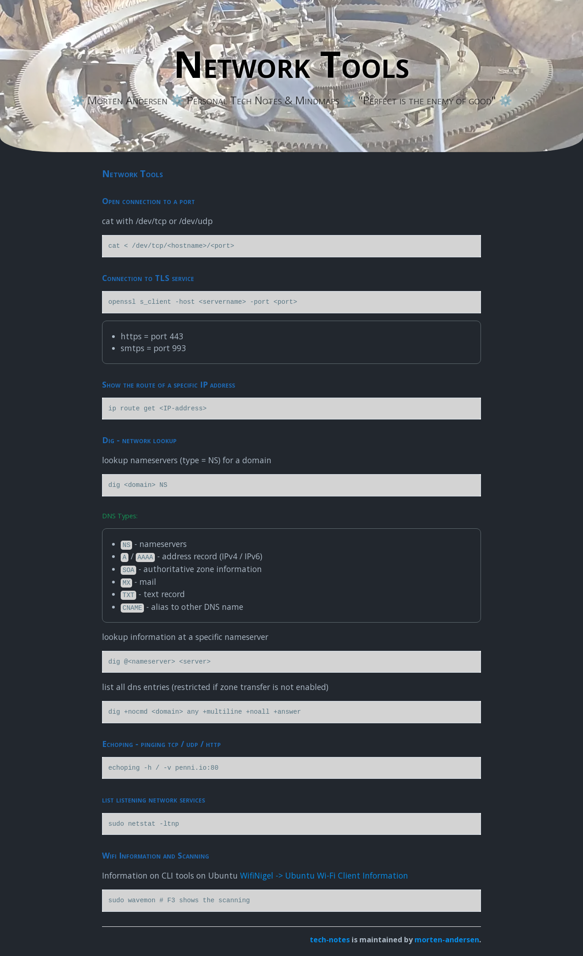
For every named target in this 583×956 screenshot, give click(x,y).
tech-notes (330, 940)
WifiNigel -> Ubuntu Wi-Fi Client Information (324, 875)
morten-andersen (446, 940)
